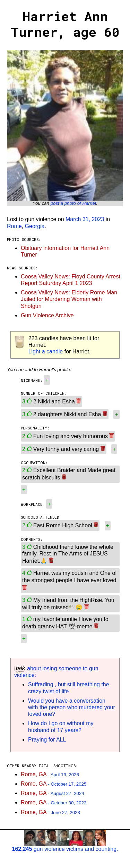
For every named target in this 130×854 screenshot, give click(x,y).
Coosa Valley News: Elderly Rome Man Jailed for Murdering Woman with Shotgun (69, 299)
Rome (14, 226)
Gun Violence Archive (47, 315)
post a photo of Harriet (73, 203)
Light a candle (45, 351)
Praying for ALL (47, 740)
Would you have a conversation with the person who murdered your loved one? (71, 707)
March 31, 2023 (85, 219)
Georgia (35, 226)
